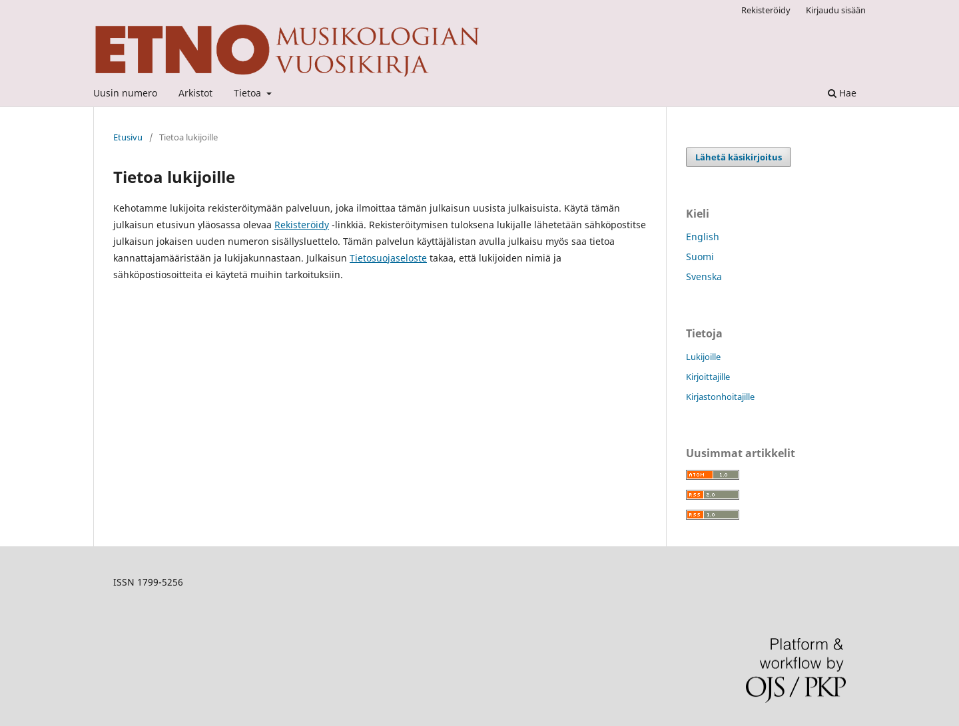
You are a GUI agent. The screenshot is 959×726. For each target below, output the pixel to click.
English (702, 236)
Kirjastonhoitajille (720, 397)
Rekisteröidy (766, 10)
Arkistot (195, 93)
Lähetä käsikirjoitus (738, 157)
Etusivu (128, 137)
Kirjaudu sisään (836, 10)
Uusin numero (125, 93)
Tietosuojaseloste (388, 258)
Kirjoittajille (708, 377)
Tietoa (249, 93)
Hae (842, 93)
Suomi (700, 256)
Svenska (704, 276)
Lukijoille (703, 357)
